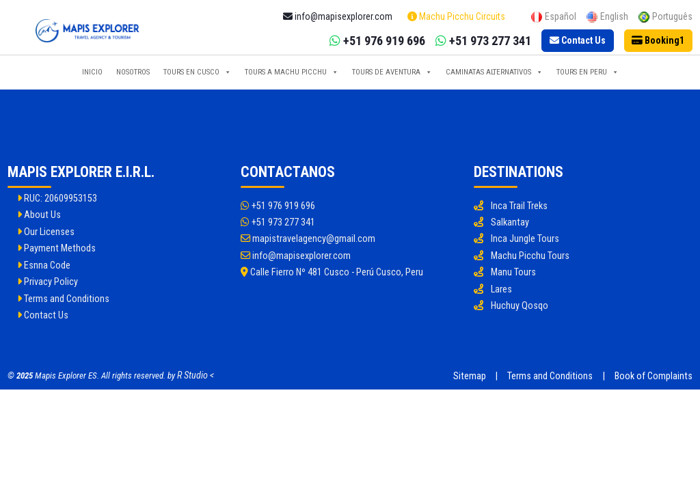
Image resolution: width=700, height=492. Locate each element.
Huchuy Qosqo (519, 306)
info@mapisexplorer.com (296, 256)
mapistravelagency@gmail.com (308, 239)
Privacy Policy (47, 282)
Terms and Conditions (63, 299)
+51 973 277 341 (278, 222)
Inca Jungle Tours (525, 239)
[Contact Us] (577, 41)
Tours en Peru (587, 72)
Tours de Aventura (392, 72)
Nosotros (133, 72)
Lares (501, 289)
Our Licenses (46, 232)
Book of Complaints (653, 376)
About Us (39, 215)
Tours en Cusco (197, 72)
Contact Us (42, 315)
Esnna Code (43, 265)
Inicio (92, 72)
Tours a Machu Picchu (291, 72)
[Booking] (658, 41)
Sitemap (469, 376)
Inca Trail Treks (519, 206)
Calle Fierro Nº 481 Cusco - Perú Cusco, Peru (332, 272)
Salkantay (510, 222)
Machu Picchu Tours (530, 256)
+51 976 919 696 (278, 206)
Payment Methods (56, 248)
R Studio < (195, 375)
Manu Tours (513, 272)
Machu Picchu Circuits (456, 16)
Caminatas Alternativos (494, 72)
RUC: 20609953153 (57, 198)
